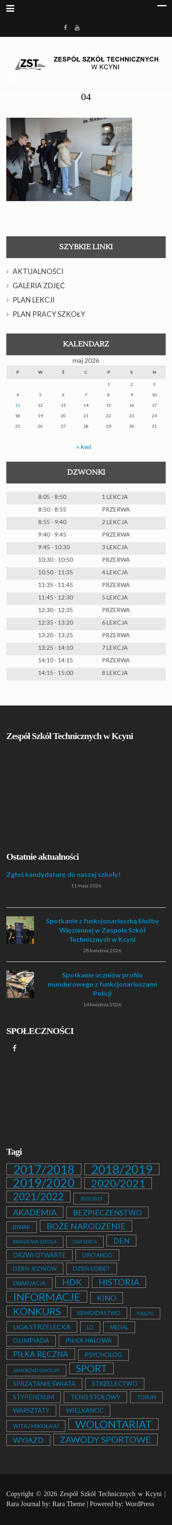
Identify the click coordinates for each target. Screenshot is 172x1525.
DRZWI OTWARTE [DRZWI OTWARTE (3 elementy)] (39, 1255)
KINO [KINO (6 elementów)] (106, 1298)
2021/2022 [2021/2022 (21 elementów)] (38, 1196)
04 (86, 96)
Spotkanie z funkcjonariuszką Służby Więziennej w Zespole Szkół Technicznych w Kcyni (102, 930)
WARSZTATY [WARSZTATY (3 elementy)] (31, 1410)
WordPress (139, 1503)
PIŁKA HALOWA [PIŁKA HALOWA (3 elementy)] (88, 1340)
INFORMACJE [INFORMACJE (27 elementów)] (47, 1297)
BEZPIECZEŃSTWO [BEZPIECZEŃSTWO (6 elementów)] (107, 1212)
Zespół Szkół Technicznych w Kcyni (111, 1493)
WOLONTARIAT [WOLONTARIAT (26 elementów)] (113, 1424)
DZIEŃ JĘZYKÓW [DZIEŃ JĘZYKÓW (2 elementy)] (35, 1268)
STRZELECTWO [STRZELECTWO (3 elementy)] (115, 1383)
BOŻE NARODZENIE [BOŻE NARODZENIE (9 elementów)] (86, 1226)
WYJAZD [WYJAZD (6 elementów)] (28, 1440)
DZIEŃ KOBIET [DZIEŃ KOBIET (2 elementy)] (91, 1268)
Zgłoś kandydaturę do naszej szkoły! (63, 874)
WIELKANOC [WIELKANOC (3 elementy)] (85, 1410)
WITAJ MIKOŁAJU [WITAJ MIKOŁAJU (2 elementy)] (36, 1426)
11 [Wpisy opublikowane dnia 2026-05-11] (17, 405)
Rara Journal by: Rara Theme (45, 1503)
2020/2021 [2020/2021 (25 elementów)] (118, 1183)
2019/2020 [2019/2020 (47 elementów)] (44, 1183)
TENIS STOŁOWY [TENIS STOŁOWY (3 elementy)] (95, 1397)
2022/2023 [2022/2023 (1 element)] (91, 1198)
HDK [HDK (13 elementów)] (72, 1282)
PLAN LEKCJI (34, 299)
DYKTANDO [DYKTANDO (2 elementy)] (97, 1255)
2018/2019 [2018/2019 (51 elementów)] (122, 1169)
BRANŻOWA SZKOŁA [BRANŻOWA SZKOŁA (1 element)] (35, 1241)
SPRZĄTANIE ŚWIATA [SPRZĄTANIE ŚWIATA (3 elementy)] (44, 1383)
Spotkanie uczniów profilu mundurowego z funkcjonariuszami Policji (102, 984)
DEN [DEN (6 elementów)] (121, 1240)
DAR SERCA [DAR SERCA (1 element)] (85, 1241)
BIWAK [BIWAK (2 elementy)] (21, 1227)
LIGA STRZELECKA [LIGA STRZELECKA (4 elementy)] (41, 1327)
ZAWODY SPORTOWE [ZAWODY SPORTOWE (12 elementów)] (105, 1439)
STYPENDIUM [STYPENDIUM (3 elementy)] (33, 1397)
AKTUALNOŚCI (38, 271)
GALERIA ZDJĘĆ (39, 285)
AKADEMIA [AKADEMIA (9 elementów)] (35, 1212)
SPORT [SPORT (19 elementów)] (91, 1368)
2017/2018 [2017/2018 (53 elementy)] (44, 1169)
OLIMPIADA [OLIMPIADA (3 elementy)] (31, 1340)
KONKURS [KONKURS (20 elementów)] (37, 1311)
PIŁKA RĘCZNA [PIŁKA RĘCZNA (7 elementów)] (40, 1354)
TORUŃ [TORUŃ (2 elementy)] (146, 1397)
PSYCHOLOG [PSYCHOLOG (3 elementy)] (103, 1354)
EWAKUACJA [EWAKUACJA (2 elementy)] (29, 1283)
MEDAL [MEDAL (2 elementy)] (119, 1327)
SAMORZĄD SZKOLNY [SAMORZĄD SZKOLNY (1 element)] (36, 1370)
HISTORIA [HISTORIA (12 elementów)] (119, 1282)
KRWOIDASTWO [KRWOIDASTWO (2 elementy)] (98, 1313)
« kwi (83, 446)
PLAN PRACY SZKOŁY (49, 314)
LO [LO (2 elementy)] (90, 1327)
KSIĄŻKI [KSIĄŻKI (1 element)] (145, 1313)
